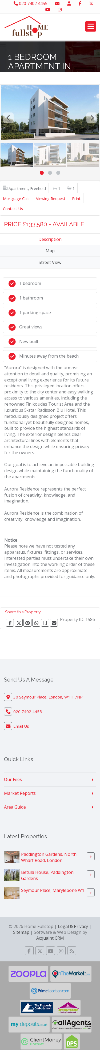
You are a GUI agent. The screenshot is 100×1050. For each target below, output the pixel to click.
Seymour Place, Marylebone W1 (52, 890)
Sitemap (21, 932)
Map (50, 251)
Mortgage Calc (16, 198)
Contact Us (13, 208)
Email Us (21, 726)
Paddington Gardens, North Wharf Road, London (49, 857)
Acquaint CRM (50, 938)
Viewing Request (50, 198)
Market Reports (20, 793)
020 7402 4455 (30, 3)
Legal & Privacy (73, 926)
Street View (50, 262)
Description (50, 239)
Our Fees (13, 779)
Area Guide (15, 807)
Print (76, 198)
